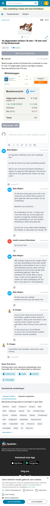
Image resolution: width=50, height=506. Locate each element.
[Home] (2, 14)
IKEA (4, 419)
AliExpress (23, 415)
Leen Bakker (7, 428)
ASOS (4, 424)
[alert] (25, 491)
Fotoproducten (13, 14)
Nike (39, 407)
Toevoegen (8, 380)
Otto (22, 424)
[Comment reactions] (8, 184)
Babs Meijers (12, 150)
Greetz (40, 424)
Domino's (6, 407)
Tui (22, 428)
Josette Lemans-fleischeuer (24, 240)
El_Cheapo (17, 310)
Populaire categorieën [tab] (26, 396)
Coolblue (14, 415)
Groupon (32, 407)
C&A (28, 411)
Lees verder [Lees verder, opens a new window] (31, 487)
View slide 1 (22, 36)
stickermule (9, 374)
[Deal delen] (41, 3)
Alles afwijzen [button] (36, 502)
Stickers (25, 14)
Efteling (32, 415)
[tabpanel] (25, 416)
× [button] (47, 478)
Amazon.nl (22, 407)
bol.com (5, 415)
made (22, 374)
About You (29, 428)
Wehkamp (12, 411)
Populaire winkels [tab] (9, 396)
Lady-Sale (7, 59)
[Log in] (46, 3)
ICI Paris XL (30, 424)
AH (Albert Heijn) (38, 411)
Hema (14, 407)
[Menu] (3, 3)
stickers (34, 374)
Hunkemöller (13, 424)
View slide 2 (25, 36)
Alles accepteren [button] (14, 502)
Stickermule (5, 20)
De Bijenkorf (13, 419)
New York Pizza (36, 419)
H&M (4, 411)
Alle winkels (7, 432)
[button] (25, 498)
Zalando (21, 411)
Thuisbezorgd (42, 415)
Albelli (16, 428)
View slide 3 (27, 36)
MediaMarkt (24, 419)
